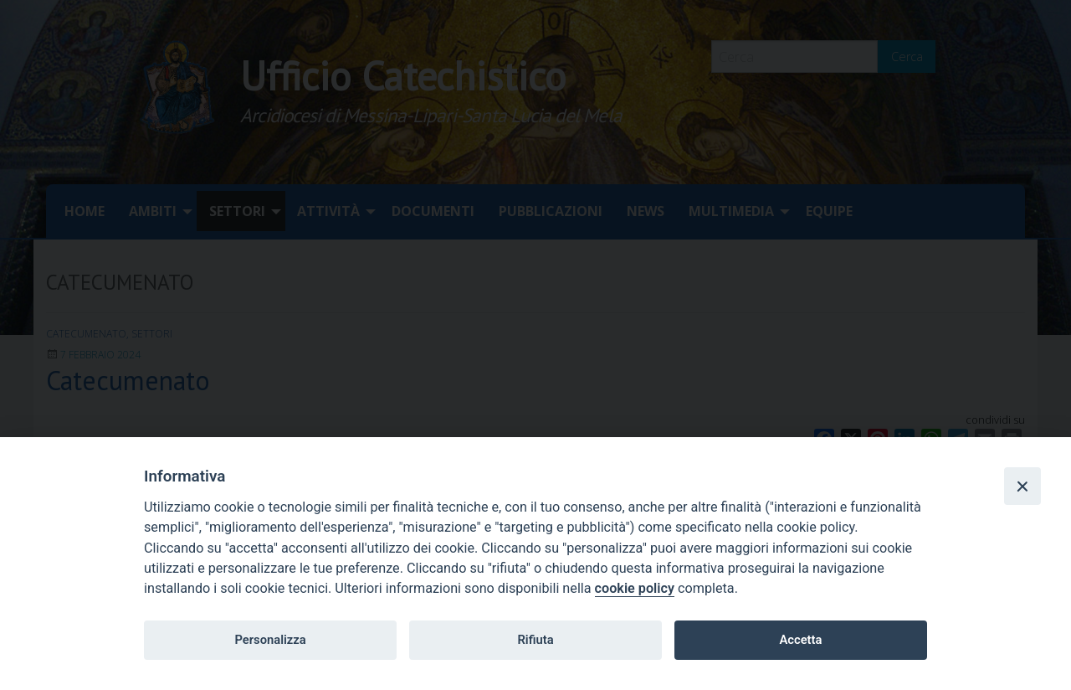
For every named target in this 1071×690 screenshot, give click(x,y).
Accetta (800, 639)
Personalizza (269, 639)
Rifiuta (535, 639)
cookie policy (634, 588)
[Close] (1022, 485)
